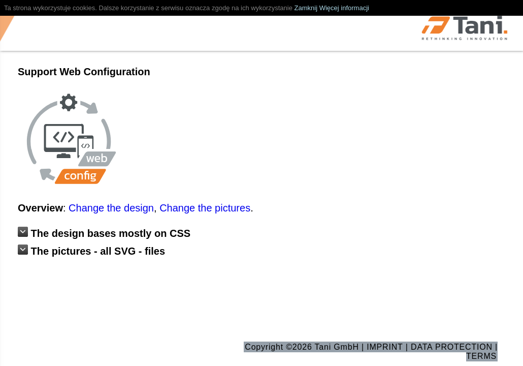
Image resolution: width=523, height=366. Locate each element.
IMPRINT (385, 347)
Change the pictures (204, 208)
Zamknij (306, 8)
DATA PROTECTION (452, 347)
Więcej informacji (344, 8)
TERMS (481, 356)
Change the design (111, 208)
